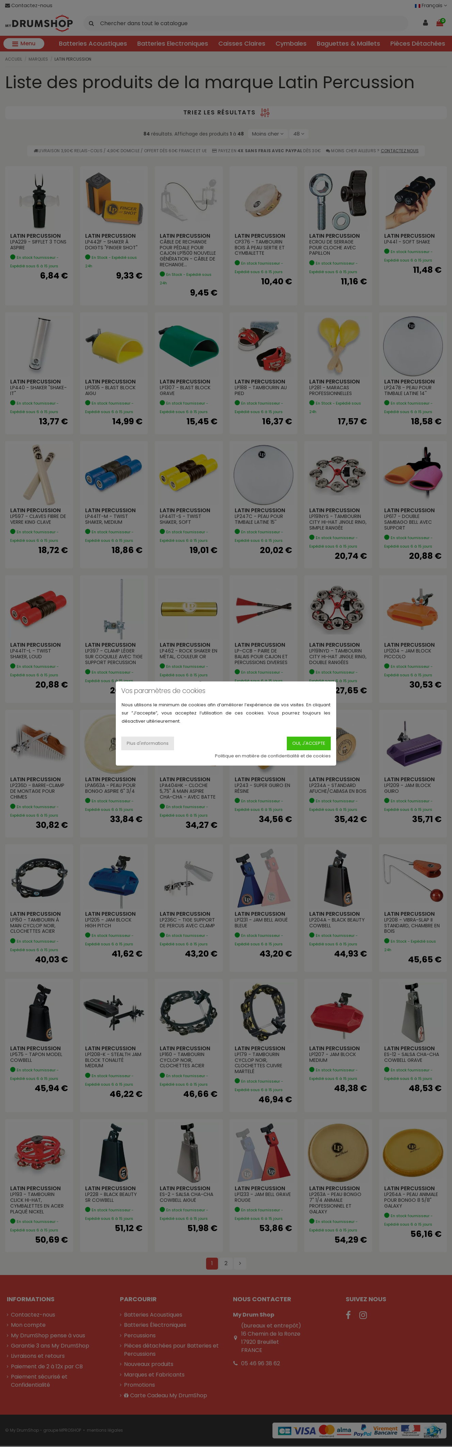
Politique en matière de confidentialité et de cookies (273, 756)
